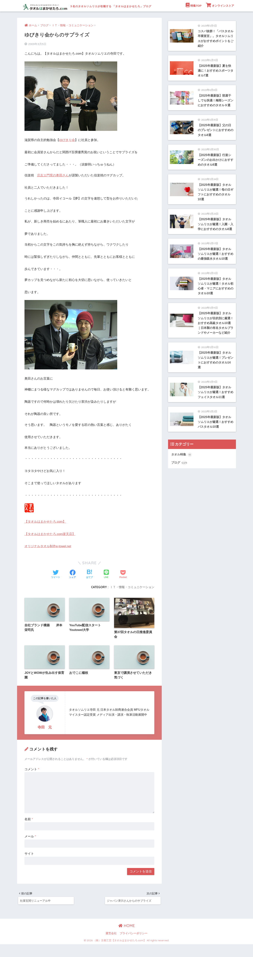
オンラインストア (220, 16)
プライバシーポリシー (133, 946)
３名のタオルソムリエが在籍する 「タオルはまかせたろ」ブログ (113, 5)
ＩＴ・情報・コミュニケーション (132, 598)
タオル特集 (182, 488)
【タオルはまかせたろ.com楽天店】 (49, 545)
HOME (126, 938)
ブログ (179, 496)
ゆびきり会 (67, 151)
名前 (28, 831)
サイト (29, 865)
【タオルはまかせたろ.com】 (45, 533)
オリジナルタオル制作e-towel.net (48, 557)
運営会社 (111, 946)
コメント (31, 781)
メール (30, 848)
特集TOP (194, 16)
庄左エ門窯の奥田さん (53, 186)
